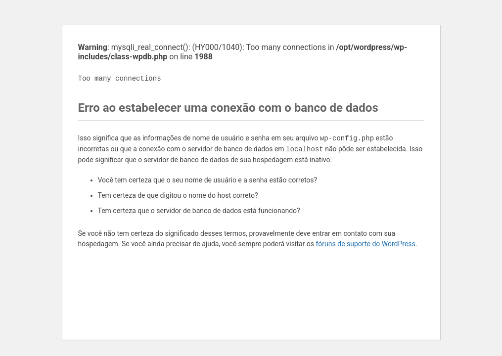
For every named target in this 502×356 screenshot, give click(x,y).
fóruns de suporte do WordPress (365, 244)
